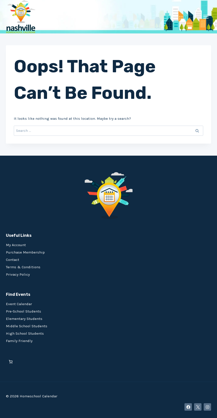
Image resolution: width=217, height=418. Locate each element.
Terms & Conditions (23, 267)
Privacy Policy (18, 274)
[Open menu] (205, 16)
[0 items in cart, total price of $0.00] (11, 362)
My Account (16, 245)
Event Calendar (19, 304)
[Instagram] (207, 407)
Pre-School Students (23, 311)
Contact (12, 259)
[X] (197, 407)
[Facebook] (188, 407)
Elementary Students (24, 318)
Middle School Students (26, 326)
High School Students (25, 333)
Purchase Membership (25, 252)
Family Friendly (19, 341)
